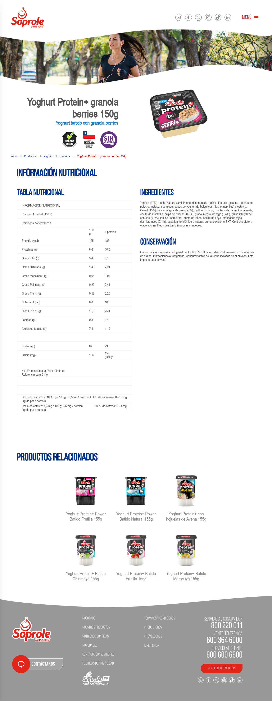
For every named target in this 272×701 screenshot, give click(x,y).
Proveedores (153, 636)
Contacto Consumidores (98, 654)
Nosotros (88, 618)
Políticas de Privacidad (98, 663)
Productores (153, 627)
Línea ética (151, 645)
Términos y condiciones (159, 618)
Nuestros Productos (96, 627)
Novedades (89, 645)
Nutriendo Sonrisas (95, 636)
